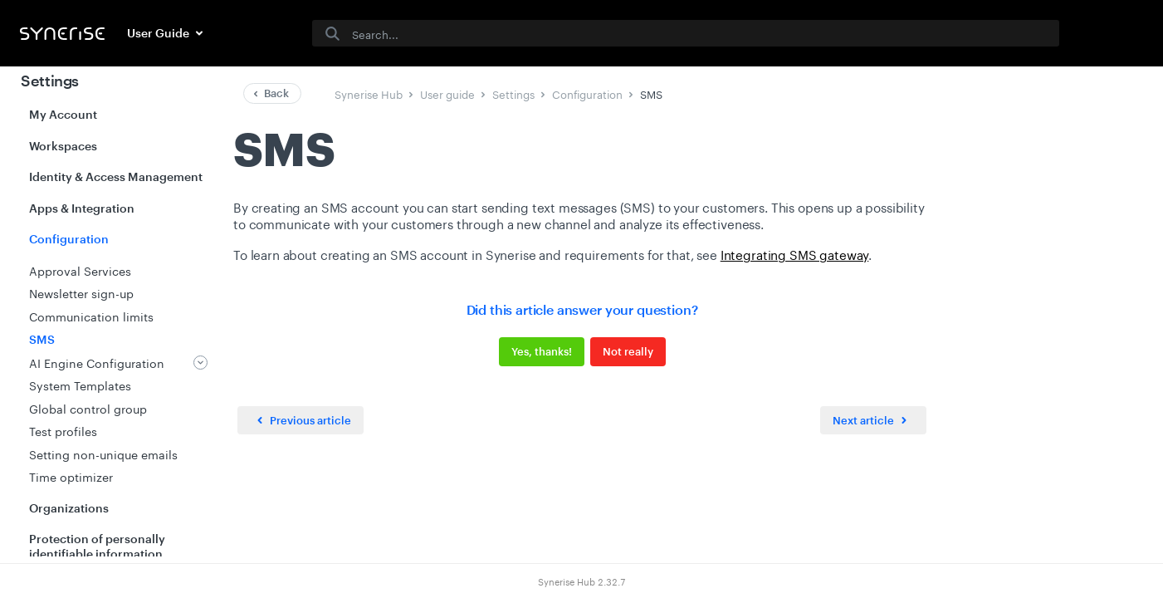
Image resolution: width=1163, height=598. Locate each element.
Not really (627, 351)
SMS (42, 339)
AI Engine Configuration (96, 362)
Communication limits (91, 315)
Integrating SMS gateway (794, 253)
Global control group (88, 408)
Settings (50, 80)
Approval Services (80, 270)
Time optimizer (71, 476)
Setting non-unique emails (103, 453)
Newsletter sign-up (81, 292)
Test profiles (63, 430)
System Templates (80, 384)
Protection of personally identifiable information (97, 546)
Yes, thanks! (541, 351)
